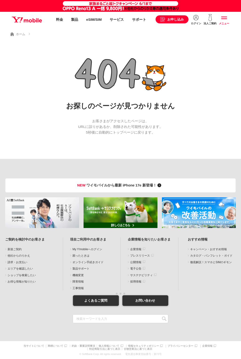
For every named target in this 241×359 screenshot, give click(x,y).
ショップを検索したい (22, 275)
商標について (55, 346)
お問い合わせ (145, 300)
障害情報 (78, 281)
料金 (59, 19)
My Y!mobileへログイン (87, 249)
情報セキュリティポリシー (143, 346)
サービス (117, 19)
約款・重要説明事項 (83, 346)
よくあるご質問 (95, 300)
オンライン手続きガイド (88, 262)
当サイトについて (34, 346)
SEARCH (164, 319)
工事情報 (78, 288)
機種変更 (78, 275)
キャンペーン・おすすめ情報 (208, 249)
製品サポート (80, 268)
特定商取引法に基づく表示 (104, 349)
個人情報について (109, 346)
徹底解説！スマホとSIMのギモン (211, 262)
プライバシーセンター (180, 346)
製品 (74, 19)
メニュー (224, 23)
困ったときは (80, 255)
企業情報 (135, 249)
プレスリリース (140, 255)
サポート (139, 19)
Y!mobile (27, 20)
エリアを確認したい (20, 268)
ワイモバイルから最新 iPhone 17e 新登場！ (120, 185)
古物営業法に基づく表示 (138, 349)
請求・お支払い (17, 262)
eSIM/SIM (94, 19)
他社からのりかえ (19, 255)
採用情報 (135, 281)
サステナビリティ (141, 275)
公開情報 (135, 262)
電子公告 (135, 268)
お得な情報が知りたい (22, 281)
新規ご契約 (15, 249)
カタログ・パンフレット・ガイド (211, 255)
